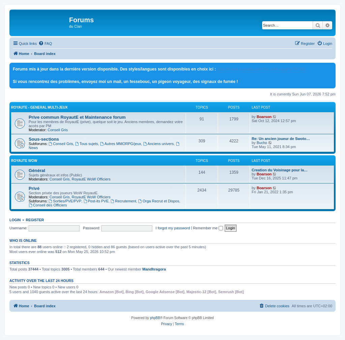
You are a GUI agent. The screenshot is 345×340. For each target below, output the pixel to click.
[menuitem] (45, 43)
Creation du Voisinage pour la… (280, 170)
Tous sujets (86, 144)
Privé (34, 188)
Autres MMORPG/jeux (120, 144)
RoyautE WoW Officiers (91, 179)
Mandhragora (154, 269)
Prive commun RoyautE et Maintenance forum (77, 117)
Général (37, 170)
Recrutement (123, 201)
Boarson (264, 117)
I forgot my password (173, 228)
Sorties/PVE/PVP (65, 201)
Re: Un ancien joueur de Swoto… (281, 139)
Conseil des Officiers (48, 205)
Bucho (262, 143)
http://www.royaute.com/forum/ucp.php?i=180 (261, 69)
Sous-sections (44, 139)
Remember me (208, 228)
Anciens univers (158, 144)
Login (15, 220)
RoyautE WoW (24, 161)
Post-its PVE (96, 201)
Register (35, 220)
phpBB (155, 318)
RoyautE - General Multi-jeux (39, 107)
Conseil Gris (58, 130)
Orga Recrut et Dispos (158, 201)
